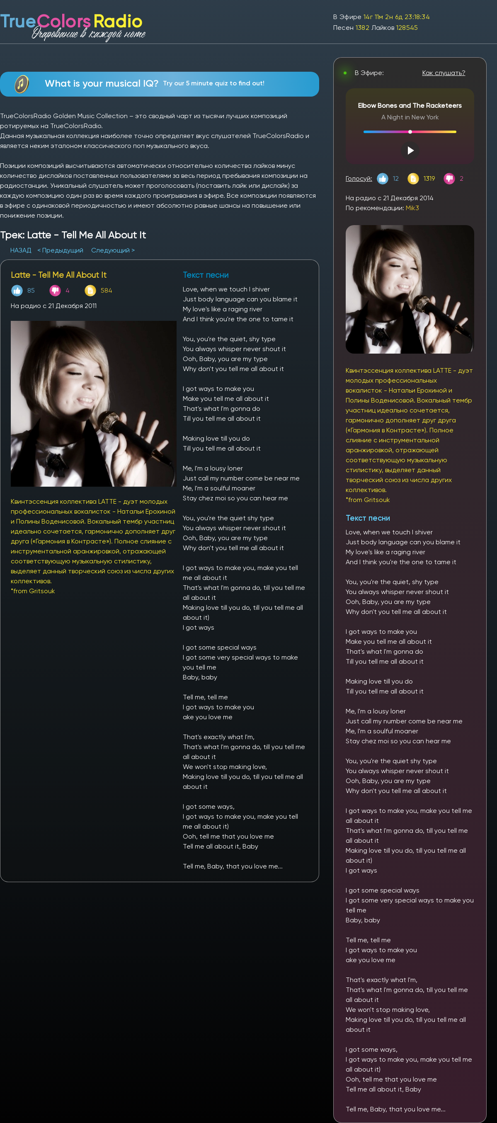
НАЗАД (21, 250)
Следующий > (113, 250)
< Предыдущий (60, 250)
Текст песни (368, 518)
